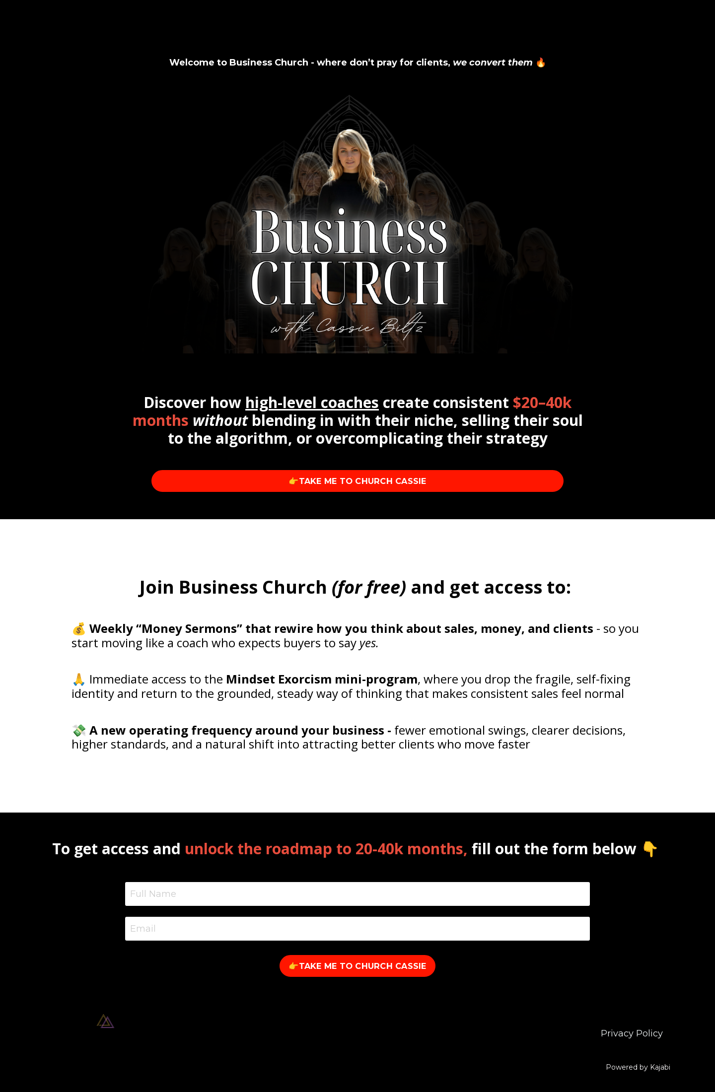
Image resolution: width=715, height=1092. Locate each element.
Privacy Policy (632, 1033)
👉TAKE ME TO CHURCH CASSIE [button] (357, 481)
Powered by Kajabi (638, 1067)
